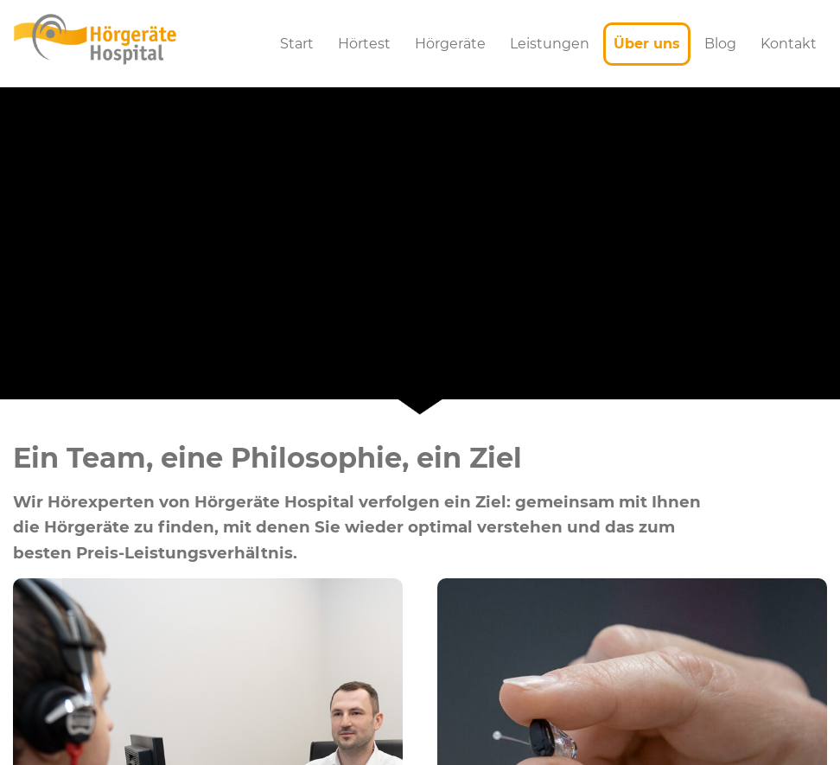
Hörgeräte (450, 43)
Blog (720, 43)
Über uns (647, 43)
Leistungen (549, 43)
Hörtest (364, 43)
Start (297, 43)
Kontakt (788, 43)
